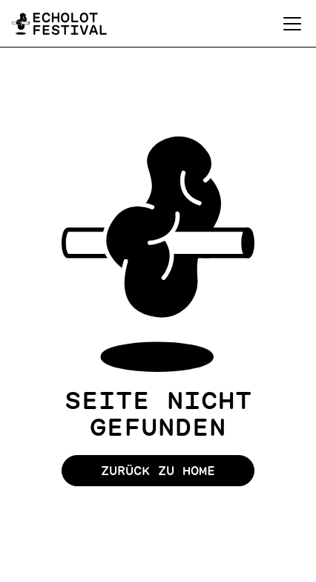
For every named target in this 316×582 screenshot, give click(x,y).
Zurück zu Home (158, 471)
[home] (59, 24)
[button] (289, 24)
